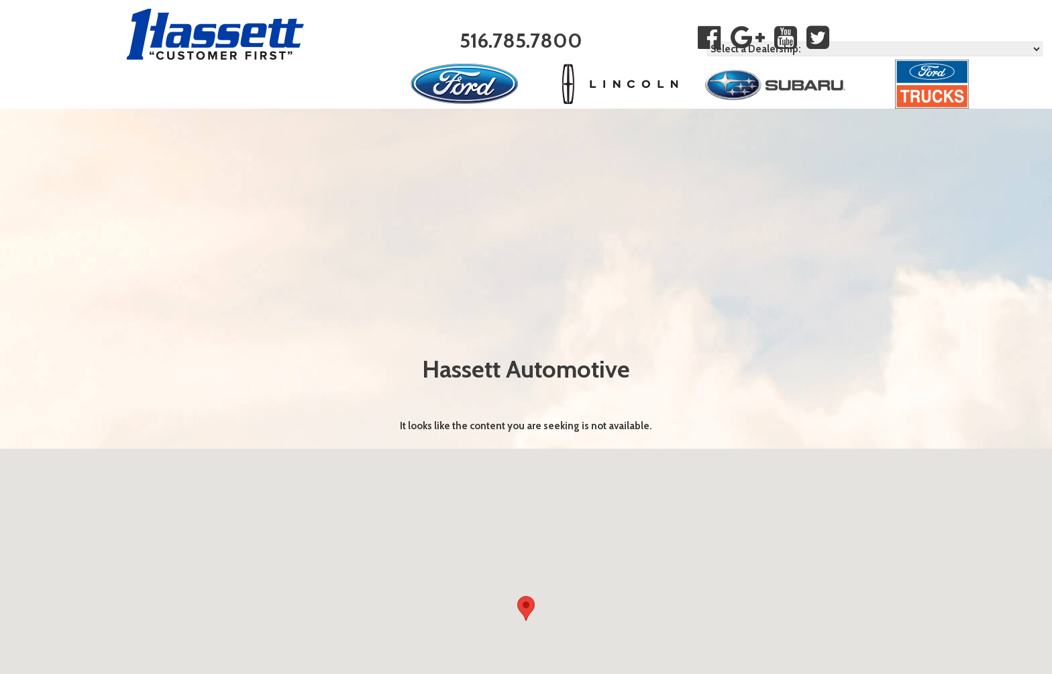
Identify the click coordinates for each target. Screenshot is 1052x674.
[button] (526, 611)
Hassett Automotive (526, 369)
